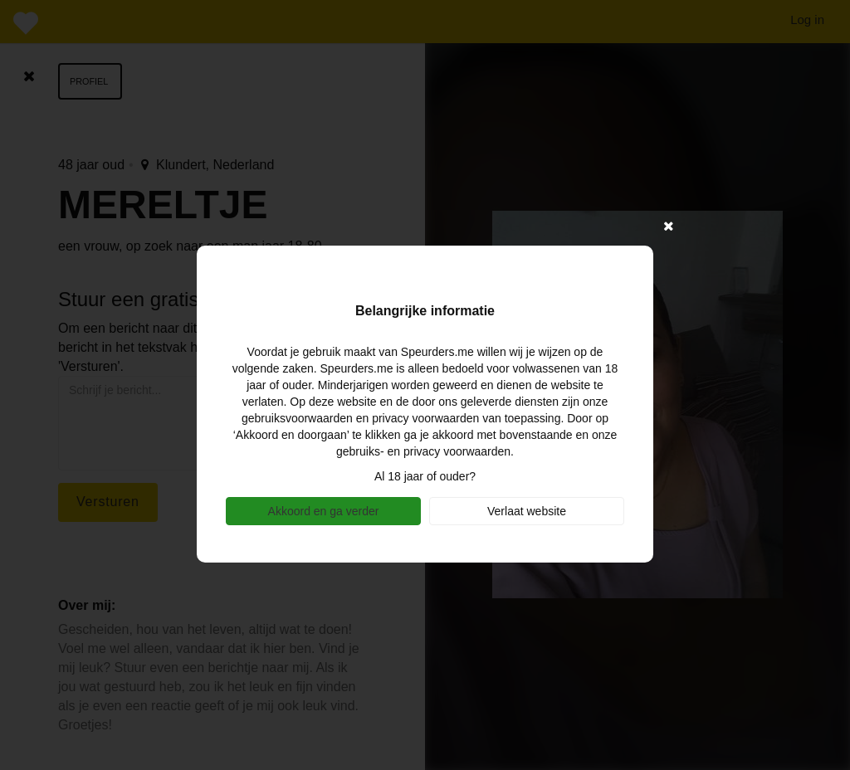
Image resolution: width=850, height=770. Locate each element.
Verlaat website (526, 511)
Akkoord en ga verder (323, 511)
